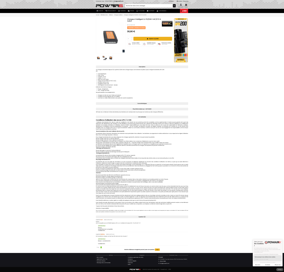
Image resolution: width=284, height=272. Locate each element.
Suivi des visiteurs (101, 261)
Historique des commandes (103, 262)
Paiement (130, 262)
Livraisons (130, 259)
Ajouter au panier (153, 39)
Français (171, 1)
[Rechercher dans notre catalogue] (174, 5)
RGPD (129, 264)
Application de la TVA (102, 259)
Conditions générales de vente (135, 257)
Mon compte (100, 257)
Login (157, 249)
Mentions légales (132, 261)
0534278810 (163, 261)
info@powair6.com (164, 263)
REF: (128, 25)
